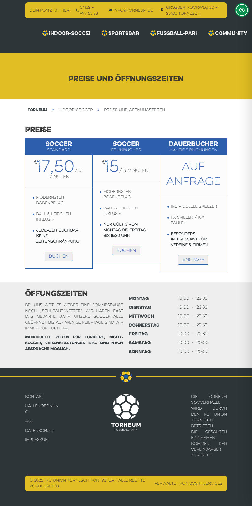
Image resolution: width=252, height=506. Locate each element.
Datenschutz (39, 430)
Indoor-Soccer (66, 33)
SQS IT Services (205, 483)
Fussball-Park (173, 33)
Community (227, 33)
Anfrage (193, 259)
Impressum (36, 439)
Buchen (59, 256)
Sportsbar (120, 33)
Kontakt (34, 396)
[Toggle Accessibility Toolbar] (242, 10)
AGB (29, 421)
